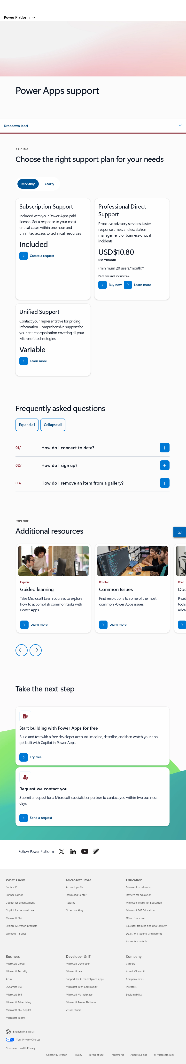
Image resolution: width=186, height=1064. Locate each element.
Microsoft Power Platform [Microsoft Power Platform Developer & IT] (81, 1002)
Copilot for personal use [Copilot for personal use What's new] (20, 910)
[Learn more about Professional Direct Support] (137, 285)
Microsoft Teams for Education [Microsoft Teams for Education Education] (144, 902)
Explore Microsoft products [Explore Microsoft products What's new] (21, 926)
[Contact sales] (178, 532)
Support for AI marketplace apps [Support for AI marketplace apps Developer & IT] (85, 979)
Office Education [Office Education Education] (135, 918)
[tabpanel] (93, 287)
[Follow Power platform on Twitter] (61, 851)
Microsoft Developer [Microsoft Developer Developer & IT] (78, 963)
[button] (93, 126)
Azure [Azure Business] (9, 979)
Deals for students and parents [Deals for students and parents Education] (144, 933)
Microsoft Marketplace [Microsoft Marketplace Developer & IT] (79, 994)
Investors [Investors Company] (131, 987)
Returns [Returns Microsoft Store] (70, 902)
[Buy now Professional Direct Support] (110, 285)
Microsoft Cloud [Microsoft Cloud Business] (15, 963)
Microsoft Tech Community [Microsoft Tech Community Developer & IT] (81, 987)
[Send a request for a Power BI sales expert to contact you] (35, 818)
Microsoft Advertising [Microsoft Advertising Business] (18, 1002)
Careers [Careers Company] (130, 963)
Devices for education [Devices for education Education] (138, 895)
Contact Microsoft (56, 1055)
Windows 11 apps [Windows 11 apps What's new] (16, 933)
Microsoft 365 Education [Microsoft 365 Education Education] (140, 910)
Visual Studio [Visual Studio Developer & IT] (73, 1010)
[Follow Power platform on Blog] (96, 851)
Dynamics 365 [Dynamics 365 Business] (14, 987)
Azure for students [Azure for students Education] (136, 941)
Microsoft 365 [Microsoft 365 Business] (14, 994)
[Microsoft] (93, 4)
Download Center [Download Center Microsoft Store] (76, 895)
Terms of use (96, 1055)
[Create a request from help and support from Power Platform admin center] (36, 256)
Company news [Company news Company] (135, 979)
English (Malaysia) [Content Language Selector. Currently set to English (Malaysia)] (23, 1031)
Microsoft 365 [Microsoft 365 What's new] (14, 918)
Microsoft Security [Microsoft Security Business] (16, 971)
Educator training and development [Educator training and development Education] (146, 926)
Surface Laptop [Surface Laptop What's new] (14, 895)
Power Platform (17, 17)
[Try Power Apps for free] (30, 757)
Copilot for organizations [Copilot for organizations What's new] (20, 902)
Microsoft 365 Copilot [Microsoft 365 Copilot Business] (18, 1010)
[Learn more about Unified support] (33, 361)
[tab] (28, 184)
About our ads (139, 1055)
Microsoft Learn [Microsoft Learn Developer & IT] (75, 971)
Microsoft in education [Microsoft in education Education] (139, 887)
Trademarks (117, 1055)
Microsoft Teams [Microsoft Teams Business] (15, 1017)
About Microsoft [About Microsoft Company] (135, 971)
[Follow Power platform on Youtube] (85, 851)
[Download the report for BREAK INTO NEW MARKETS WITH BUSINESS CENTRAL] (33, 625)
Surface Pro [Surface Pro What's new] (12, 887)
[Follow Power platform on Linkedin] (73, 851)
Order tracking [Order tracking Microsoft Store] (74, 910)
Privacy (78, 1055)
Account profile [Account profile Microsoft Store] (75, 887)
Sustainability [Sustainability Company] (134, 994)
